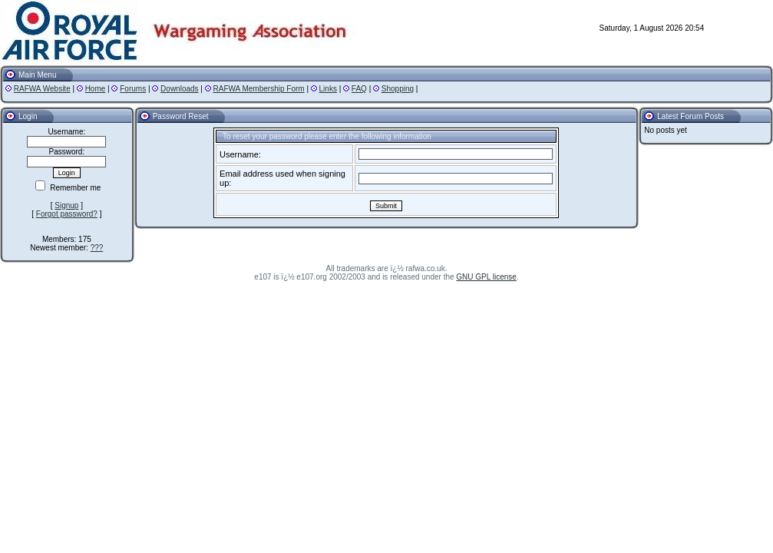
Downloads (179, 88)
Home (95, 88)
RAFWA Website (42, 88)
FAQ (359, 88)
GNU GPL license (486, 277)
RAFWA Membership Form (259, 88)
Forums (133, 88)
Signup (66, 205)
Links (328, 88)
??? (97, 247)
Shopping (398, 88)
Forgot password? (66, 214)
